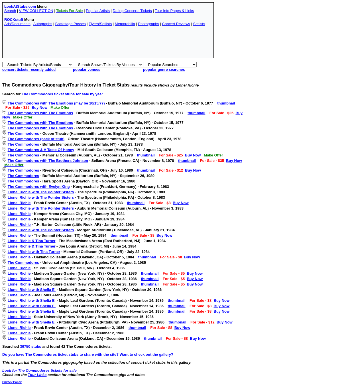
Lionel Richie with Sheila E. (32, 322)
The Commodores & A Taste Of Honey (41, 150)
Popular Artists (98, 11)
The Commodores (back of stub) (36, 139)
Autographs (42, 24)
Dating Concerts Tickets (132, 11)
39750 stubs (30, 346)
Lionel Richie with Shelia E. (32, 290)
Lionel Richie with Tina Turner (34, 252)
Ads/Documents (17, 24)
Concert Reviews (176, 24)
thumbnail (226, 103)
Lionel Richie (19, 203)
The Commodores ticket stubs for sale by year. (63, 94)
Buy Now (40, 107)
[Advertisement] (108, 43)
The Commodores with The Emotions (40, 113)
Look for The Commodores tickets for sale (39, 370)
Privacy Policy (12, 382)
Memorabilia (125, 24)
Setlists (199, 24)
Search (10, 11)
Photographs (148, 24)
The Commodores (23, 133)
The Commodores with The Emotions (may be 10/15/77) (56, 103)
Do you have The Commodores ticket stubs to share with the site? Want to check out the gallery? (87, 354)
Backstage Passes (70, 24)
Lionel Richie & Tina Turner (32, 241)
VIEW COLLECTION (36, 11)
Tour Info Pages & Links (174, 11)
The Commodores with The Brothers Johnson (48, 160)
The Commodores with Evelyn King (39, 186)
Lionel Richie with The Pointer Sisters (41, 192)
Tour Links (37, 375)
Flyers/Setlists (100, 24)
